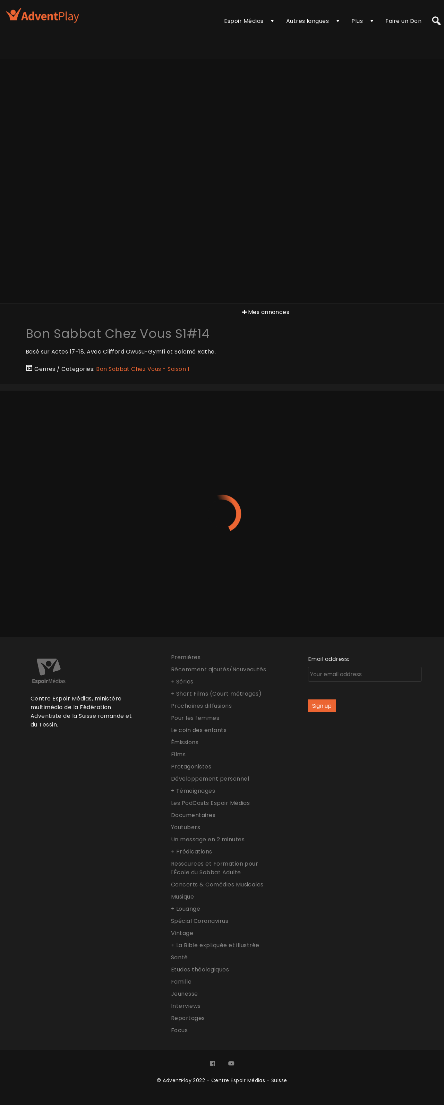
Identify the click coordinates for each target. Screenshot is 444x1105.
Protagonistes (191, 767)
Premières (185, 657)
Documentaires (193, 815)
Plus (357, 21)
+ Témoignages (193, 791)
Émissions (184, 742)
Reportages (188, 1018)
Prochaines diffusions (201, 706)
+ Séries (182, 682)
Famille (181, 982)
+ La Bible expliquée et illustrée (215, 945)
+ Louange (185, 909)
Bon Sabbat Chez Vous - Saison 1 (142, 369)
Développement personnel (210, 779)
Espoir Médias (243, 21)
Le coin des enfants (199, 730)
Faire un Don (403, 21)
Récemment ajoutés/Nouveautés (218, 669)
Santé (179, 957)
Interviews (186, 1006)
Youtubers (185, 827)
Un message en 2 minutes (208, 839)
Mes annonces (265, 312)
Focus (179, 1030)
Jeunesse (184, 994)
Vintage (182, 933)
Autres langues (307, 21)
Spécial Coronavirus (199, 921)
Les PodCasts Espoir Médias (210, 803)
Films (178, 754)
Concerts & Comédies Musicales (217, 885)
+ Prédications (191, 852)
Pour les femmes (195, 718)
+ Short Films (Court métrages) (216, 694)
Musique (182, 897)
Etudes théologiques (200, 970)
